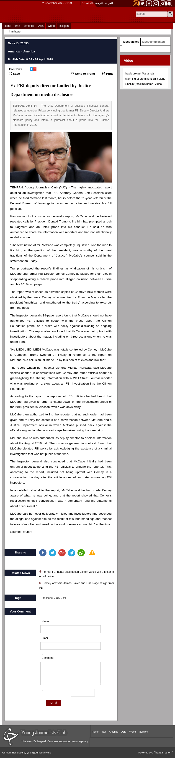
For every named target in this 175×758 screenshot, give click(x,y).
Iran (17, 25)
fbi (64, 598)
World (51, 25)
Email (44, 638)
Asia (41, 25)
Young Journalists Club (41, 187)
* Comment (47, 656)
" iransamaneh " (163, 752)
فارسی (99, 3)
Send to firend (83, 73)
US (58, 598)
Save (14, 73)
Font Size (15, 69)
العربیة (109, 3)
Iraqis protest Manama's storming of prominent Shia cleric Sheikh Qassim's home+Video (145, 79)
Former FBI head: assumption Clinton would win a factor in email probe (76, 574)
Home (7, 25)
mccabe (48, 598)
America (29, 25)
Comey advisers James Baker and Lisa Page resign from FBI (76, 585)
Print (107, 73)
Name (45, 621)
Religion (64, 25)
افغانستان (87, 3)
